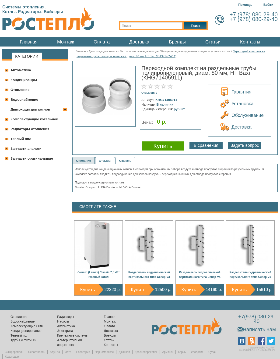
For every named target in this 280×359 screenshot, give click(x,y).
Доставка (139, 41)
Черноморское (104, 352)
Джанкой (124, 352)
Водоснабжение (24, 99)
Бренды (177, 41)
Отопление (19, 90)
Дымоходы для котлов (30, 109)
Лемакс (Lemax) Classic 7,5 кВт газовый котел (98, 275)
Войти (268, 5)
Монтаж (65, 41)
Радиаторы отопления (29, 129)
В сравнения (206, 145)
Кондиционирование (26, 331)
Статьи (212, 41)
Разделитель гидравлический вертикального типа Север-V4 (199, 275)
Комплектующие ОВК (26, 326)
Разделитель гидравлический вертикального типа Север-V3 (149, 275)
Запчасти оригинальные (31, 158)
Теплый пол (20, 139)
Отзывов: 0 (149, 92)
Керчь (182, 352)
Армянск (167, 352)
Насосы (63, 321)
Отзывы (105, 160)
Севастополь (36, 352)
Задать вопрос (245, 145)
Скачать (125, 160)
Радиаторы (65, 317)
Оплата (102, 41)
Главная (29, 41)
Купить (87, 289)
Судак (212, 352)
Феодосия (197, 352)
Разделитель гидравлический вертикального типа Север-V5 (250, 275)
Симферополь (14, 352)
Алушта (55, 352)
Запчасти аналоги (26, 149)
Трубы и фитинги (23, 340)
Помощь (245, 5)
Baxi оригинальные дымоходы (139, 51)
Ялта (68, 352)
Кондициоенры (23, 80)
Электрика (65, 331)
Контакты (250, 41)
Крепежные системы (72, 335)
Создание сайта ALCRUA (261, 347)
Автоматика (20, 70)
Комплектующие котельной (34, 119)
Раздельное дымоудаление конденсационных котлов (195, 51)
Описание (83, 160)
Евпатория (83, 352)
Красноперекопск (146, 352)
